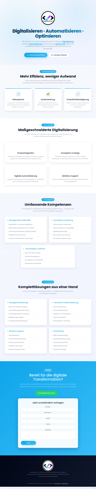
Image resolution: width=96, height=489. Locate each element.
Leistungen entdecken (59, 55)
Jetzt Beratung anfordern (36, 55)
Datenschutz (64, 486)
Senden (28, 445)
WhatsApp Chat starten (46, 395)
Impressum (57, 486)
